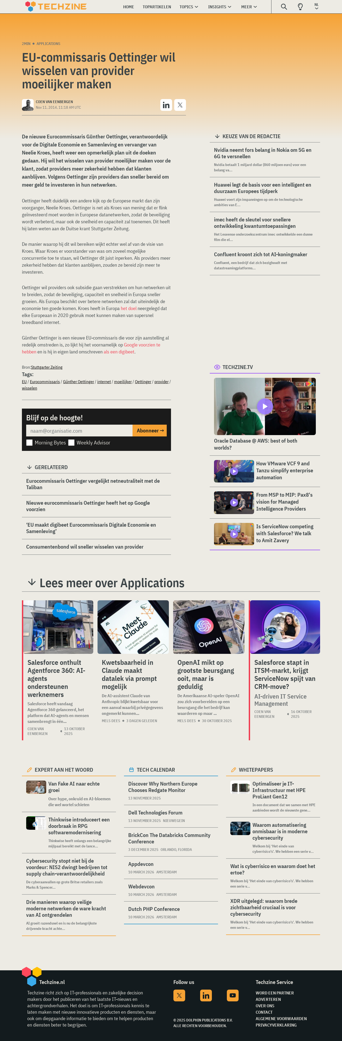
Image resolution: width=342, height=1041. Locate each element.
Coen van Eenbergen (38, 731)
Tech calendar (156, 769)
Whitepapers (256, 769)
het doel (129, 308)
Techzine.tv (238, 367)
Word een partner (275, 992)
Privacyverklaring (276, 1025)
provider (161, 381)
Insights (217, 6)
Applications (48, 43)
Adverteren (268, 999)
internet (104, 381)
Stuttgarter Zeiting (47, 367)
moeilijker (123, 381)
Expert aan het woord (64, 769)
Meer (246, 6)
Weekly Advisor (93, 442)
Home (128, 6)
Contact (264, 1012)
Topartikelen (157, 6)
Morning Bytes (50, 442)
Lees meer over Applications (112, 582)
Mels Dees (111, 720)
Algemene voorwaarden (281, 1018)
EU (24, 381)
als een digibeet (119, 352)
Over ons (265, 1005)
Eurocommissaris (45, 381)
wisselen (29, 388)
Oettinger (143, 381)
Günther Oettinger (78, 381)
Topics (186, 6)
